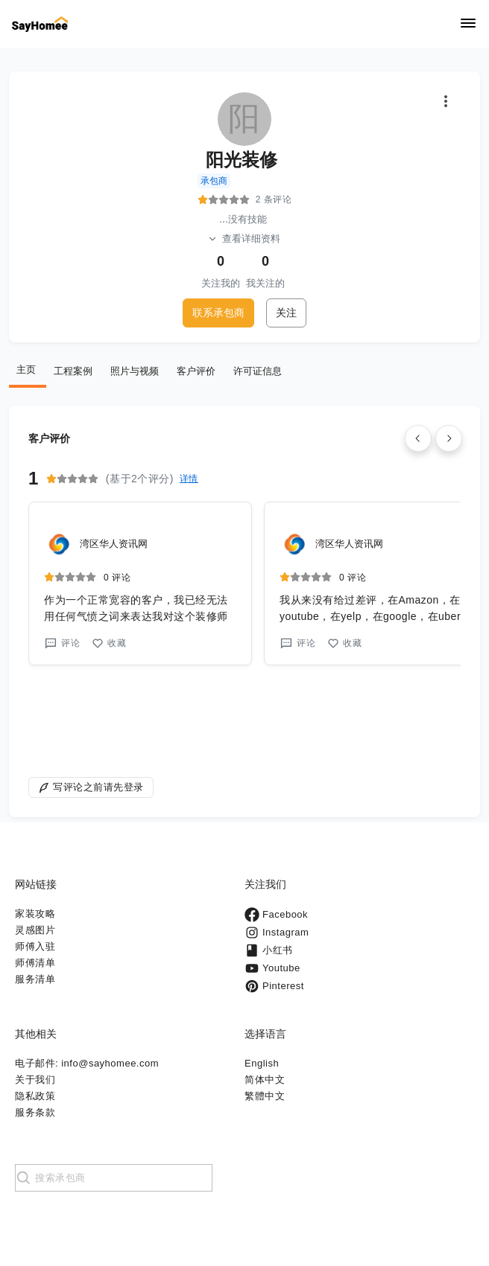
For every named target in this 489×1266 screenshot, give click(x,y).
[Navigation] (468, 24)
